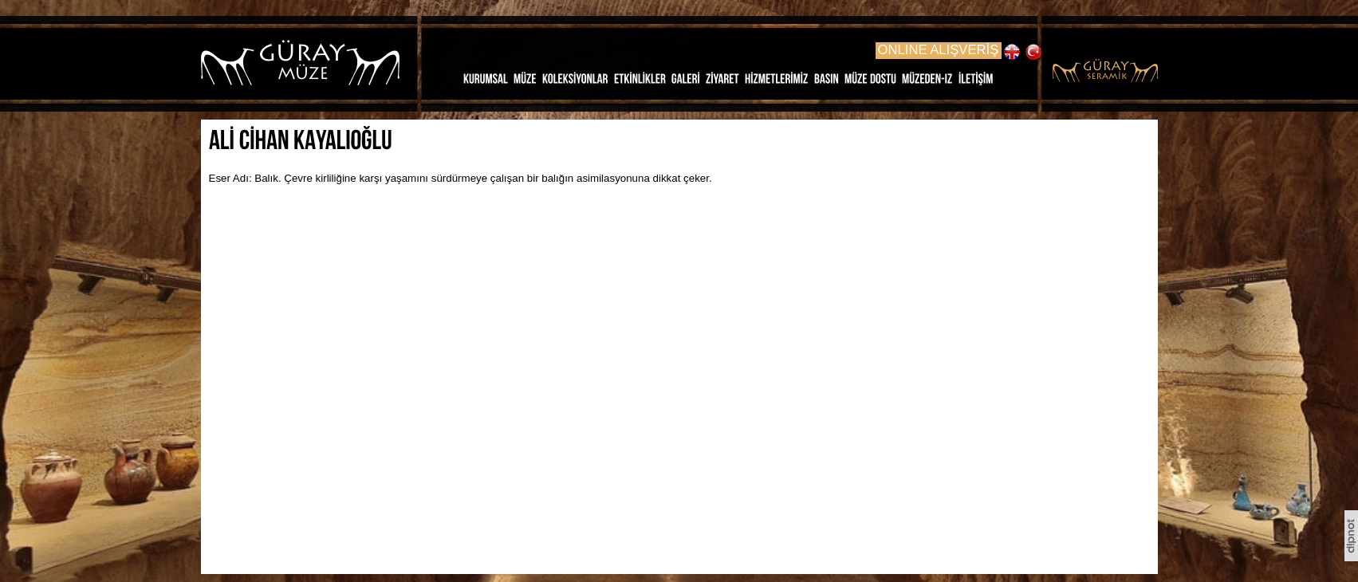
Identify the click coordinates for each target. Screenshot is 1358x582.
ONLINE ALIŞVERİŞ (938, 49)
